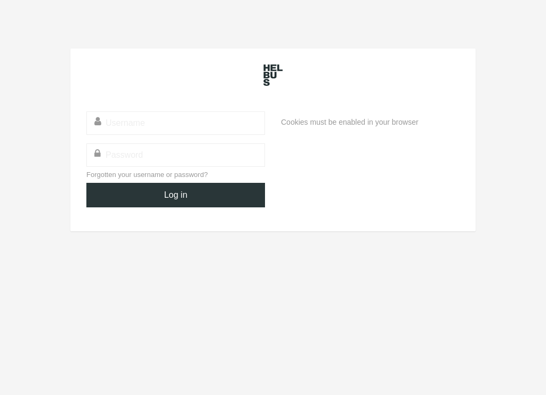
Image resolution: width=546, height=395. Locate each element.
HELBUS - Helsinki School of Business (273, 75)
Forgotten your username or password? (147, 175)
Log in (176, 194)
